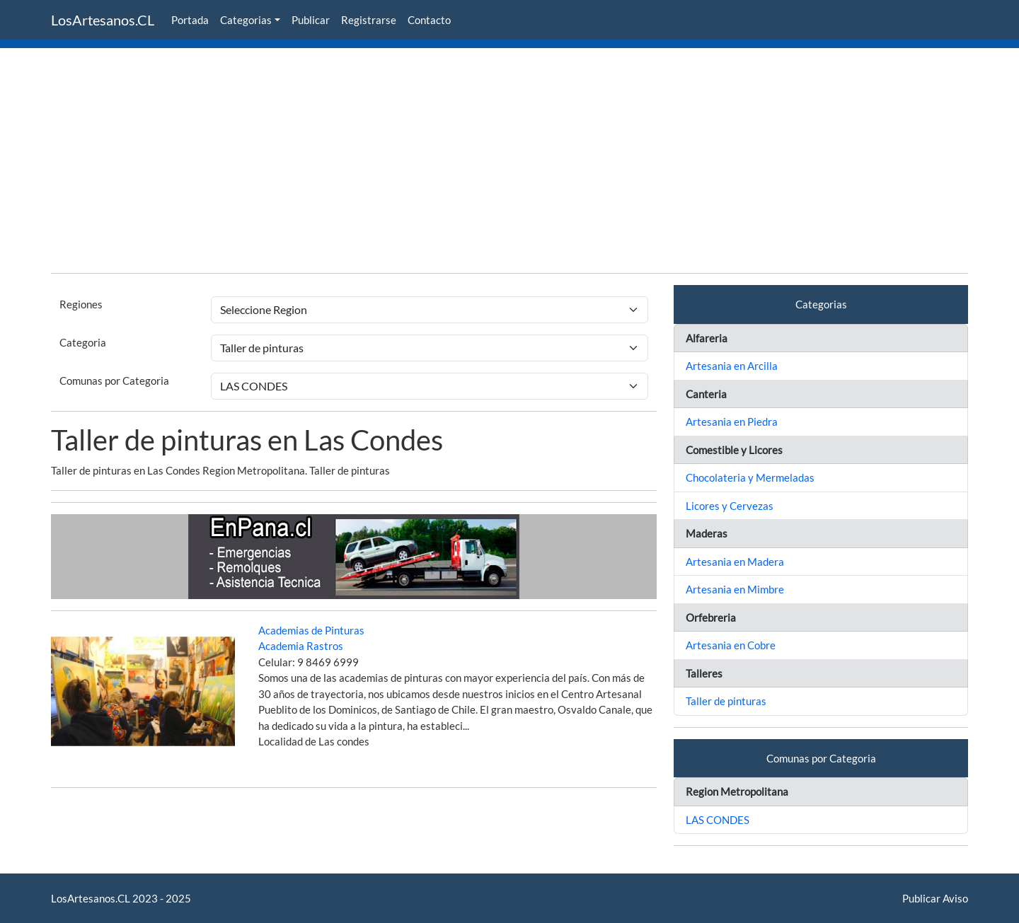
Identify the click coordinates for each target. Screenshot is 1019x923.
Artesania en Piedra (732, 421)
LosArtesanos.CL (102, 19)
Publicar (311, 19)
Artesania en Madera (735, 561)
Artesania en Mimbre (735, 589)
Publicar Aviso (935, 898)
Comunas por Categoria (114, 380)
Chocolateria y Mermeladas (750, 477)
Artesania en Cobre (731, 645)
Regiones (81, 304)
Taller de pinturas (726, 701)
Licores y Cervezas (729, 505)
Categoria (82, 342)
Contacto (429, 19)
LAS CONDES (717, 819)
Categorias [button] (246, 19)
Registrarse (368, 19)
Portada (190, 19)
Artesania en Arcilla (732, 365)
